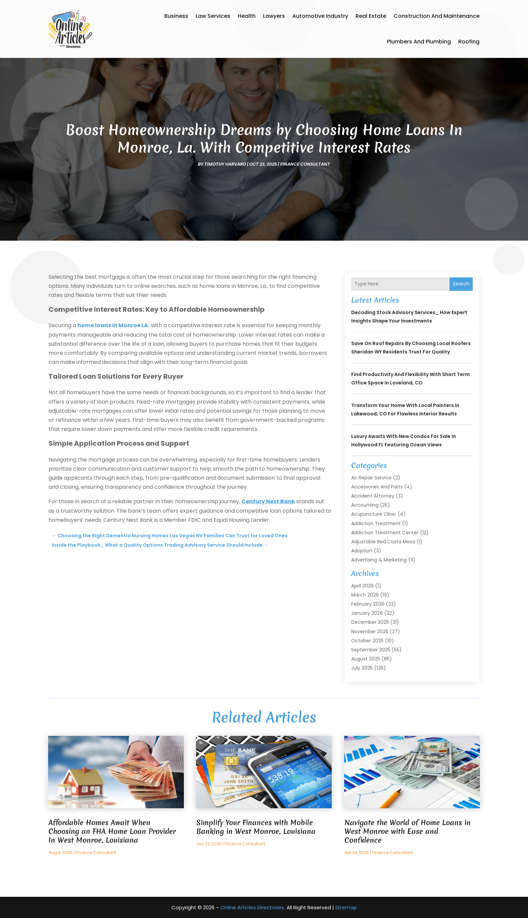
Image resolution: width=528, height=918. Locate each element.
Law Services (213, 16)
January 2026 (367, 613)
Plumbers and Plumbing (419, 41)
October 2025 (367, 640)
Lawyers (274, 16)
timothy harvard (225, 164)
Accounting (364, 505)
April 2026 (362, 585)
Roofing (469, 41)
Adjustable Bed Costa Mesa (383, 541)
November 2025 (369, 631)
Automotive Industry (320, 16)
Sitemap (346, 907)
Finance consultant (305, 164)
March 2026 (365, 594)
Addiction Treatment (376, 523)
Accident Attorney (372, 495)
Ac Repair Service (371, 477)
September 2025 (370, 649)
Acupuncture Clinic (373, 514)
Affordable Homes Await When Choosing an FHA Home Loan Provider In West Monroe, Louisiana (112, 831)
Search (461, 283)
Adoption (361, 550)
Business (176, 16)
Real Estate (371, 16)
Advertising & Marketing (379, 559)
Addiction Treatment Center (385, 532)
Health (247, 16)
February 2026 (368, 604)
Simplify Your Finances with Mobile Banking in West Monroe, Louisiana (256, 827)
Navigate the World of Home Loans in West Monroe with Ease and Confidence (407, 831)
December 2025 (370, 622)
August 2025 (365, 658)
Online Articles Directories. (253, 907)
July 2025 (362, 668)
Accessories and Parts (377, 486)
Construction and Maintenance (437, 16)
